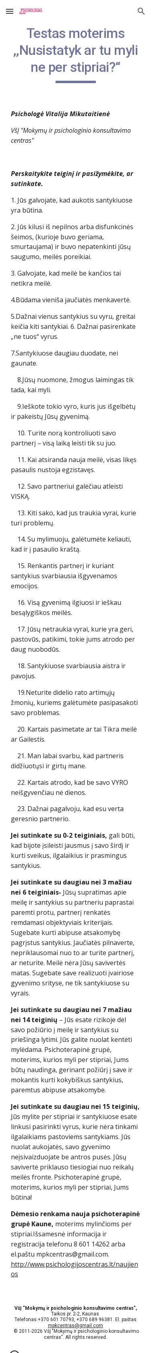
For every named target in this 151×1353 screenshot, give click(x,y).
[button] (9, 11)
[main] (76, 54)
